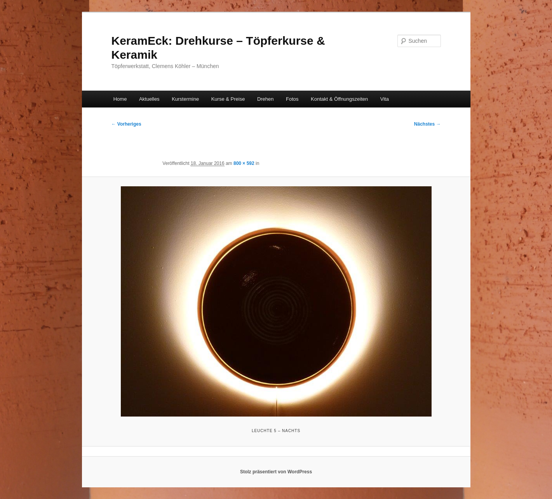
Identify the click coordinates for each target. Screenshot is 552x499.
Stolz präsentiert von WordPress (276, 471)
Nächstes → (427, 124)
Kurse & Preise (228, 99)
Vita (384, 99)
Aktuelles (149, 99)
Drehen (265, 99)
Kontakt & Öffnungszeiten (339, 99)
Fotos (292, 99)
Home (120, 99)
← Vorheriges (126, 124)
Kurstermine (185, 99)
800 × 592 (243, 163)
